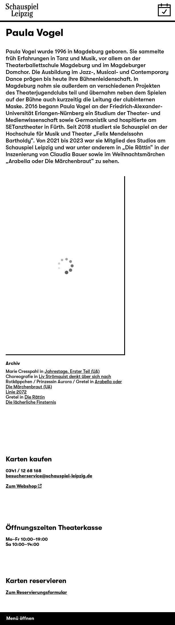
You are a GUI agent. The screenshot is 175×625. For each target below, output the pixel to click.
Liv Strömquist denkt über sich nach (75, 376)
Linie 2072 (16, 392)
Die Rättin (137, 147)
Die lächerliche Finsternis (31, 402)
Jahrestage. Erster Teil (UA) (72, 371)
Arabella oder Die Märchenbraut (50, 161)
